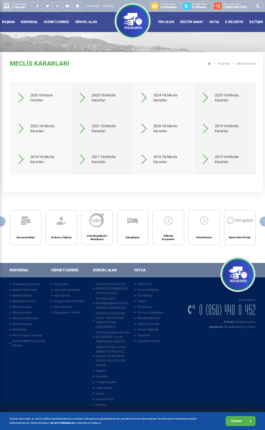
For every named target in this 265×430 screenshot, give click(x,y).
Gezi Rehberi (144, 295)
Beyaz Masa (61, 284)
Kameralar (143, 335)
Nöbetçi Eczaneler (148, 324)
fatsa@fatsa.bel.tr (240, 321)
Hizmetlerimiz (56, 22)
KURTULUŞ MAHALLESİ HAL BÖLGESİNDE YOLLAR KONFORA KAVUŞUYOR (113, 337)
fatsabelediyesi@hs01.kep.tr (232, 326)
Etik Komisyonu (22, 324)
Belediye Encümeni (24, 301)
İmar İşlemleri (62, 295)
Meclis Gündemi (22, 312)
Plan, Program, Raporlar (27, 335)
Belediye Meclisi (22, 295)
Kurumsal (29, 22)
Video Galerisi (104, 387)
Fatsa (214, 22)
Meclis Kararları (246, 63)
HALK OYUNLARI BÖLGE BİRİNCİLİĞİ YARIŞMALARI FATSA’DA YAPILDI (111, 289)
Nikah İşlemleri (63, 307)
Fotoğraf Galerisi (106, 382)
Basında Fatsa (104, 399)
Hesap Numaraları (148, 341)
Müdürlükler (20, 329)
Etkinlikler (101, 404)
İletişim (108, 6)
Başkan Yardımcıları (25, 289)
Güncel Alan (86, 22)
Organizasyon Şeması (26, 284)
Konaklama (144, 307)
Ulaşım (141, 301)
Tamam (241, 421)
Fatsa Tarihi (144, 284)
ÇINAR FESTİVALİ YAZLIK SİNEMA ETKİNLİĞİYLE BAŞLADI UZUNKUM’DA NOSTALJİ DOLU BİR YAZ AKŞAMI (111, 356)
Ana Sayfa (92, 6)
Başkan (8, 22)
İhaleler (100, 393)
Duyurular (102, 376)
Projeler (166, 22)
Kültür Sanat (191, 22)
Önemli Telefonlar (148, 329)
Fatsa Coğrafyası (148, 289)
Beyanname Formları (67, 312)
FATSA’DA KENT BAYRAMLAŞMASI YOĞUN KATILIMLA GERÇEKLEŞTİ (112, 303)
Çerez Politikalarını (62, 422)
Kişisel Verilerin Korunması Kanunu (29, 343)
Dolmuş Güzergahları (150, 312)
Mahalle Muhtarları (148, 318)
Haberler (101, 370)
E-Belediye (234, 22)
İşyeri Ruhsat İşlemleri (67, 289)
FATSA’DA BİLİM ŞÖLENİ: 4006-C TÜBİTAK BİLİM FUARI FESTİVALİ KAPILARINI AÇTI (111, 320)
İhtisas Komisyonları (25, 318)
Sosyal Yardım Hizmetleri (69, 301)
